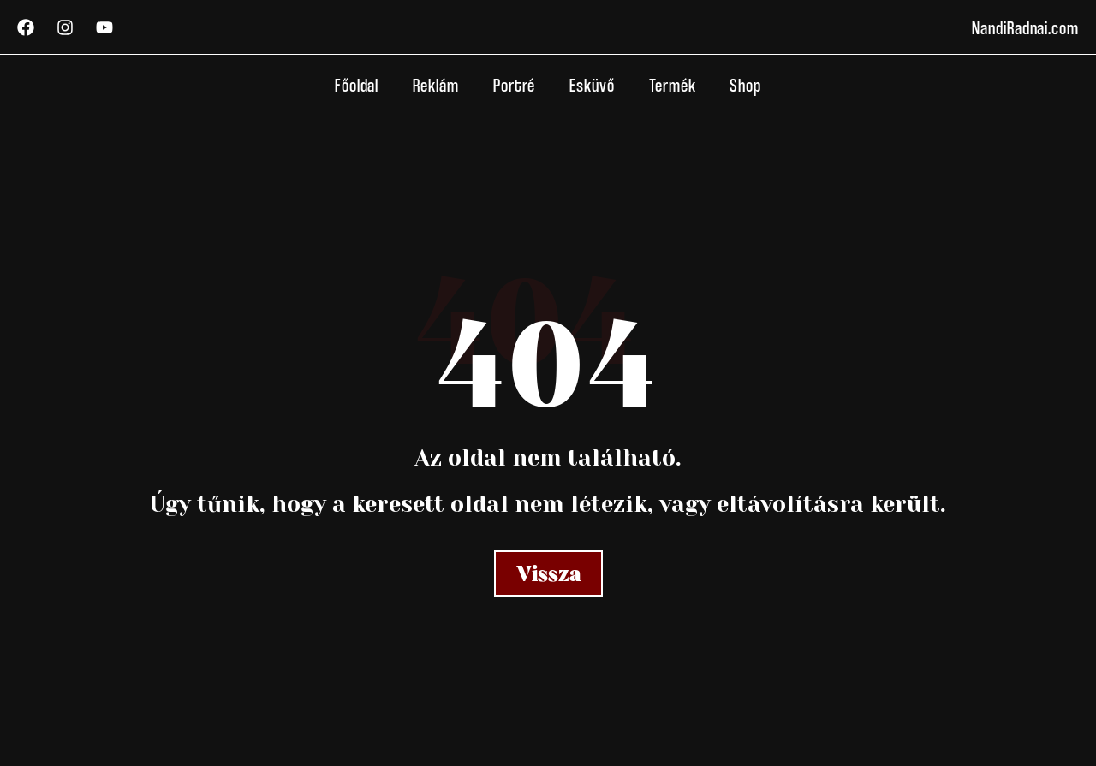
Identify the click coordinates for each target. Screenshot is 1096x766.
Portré (514, 84)
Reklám (436, 84)
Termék (672, 84)
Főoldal (356, 84)
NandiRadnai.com (1025, 27)
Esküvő (592, 84)
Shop (745, 84)
